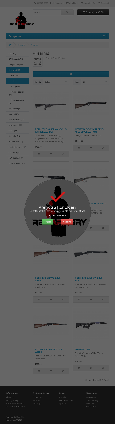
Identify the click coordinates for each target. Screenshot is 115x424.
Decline (67, 221)
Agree (47, 221)
